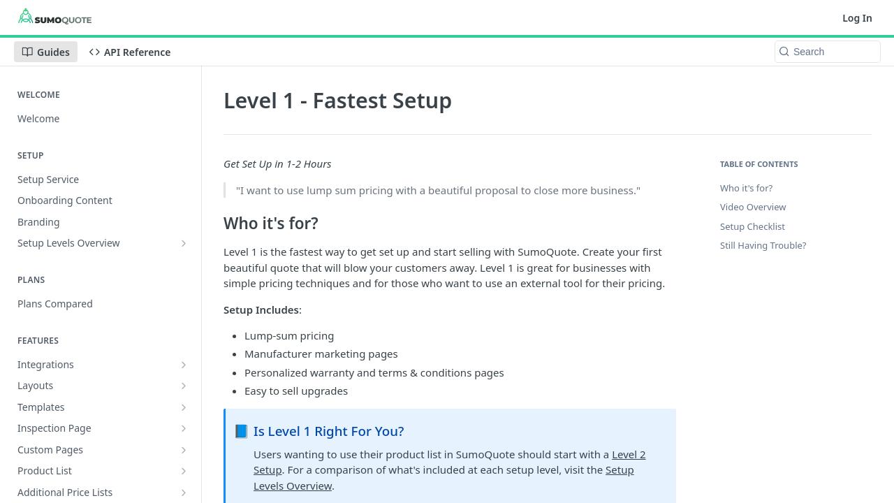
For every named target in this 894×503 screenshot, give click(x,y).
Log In (857, 17)
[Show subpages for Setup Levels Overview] (183, 243)
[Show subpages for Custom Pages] (183, 449)
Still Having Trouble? (763, 245)
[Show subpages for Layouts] (183, 385)
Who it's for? (746, 188)
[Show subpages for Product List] (183, 470)
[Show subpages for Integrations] (183, 364)
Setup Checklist (752, 226)
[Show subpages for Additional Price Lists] (183, 492)
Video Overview (753, 207)
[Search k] (827, 51)
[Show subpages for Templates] (183, 407)
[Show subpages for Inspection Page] (183, 428)
